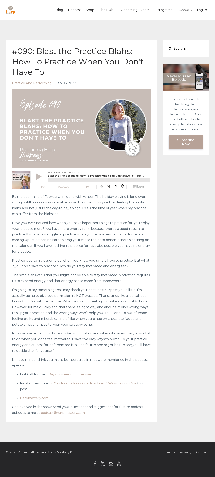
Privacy (185, 452)
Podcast (74, 10)
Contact (202, 452)
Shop (90, 10)
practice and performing (32, 83)
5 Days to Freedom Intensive (68, 374)
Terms (170, 452)
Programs (164, 10)
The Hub (106, 10)
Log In (202, 10)
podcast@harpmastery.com (63, 413)
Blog (59, 10)
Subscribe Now (185, 142)
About (184, 10)
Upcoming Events (135, 10)
